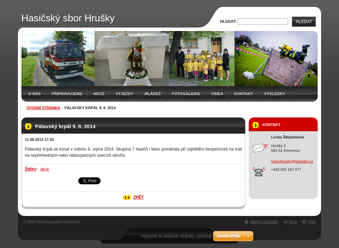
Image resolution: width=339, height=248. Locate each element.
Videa (217, 94)
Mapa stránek (264, 222)
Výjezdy (124, 94)
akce (44, 169)
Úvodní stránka (43, 108)
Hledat (304, 21)
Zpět (138, 197)
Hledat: (228, 21)
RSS (293, 222)
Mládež (152, 94)
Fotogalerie (186, 94)
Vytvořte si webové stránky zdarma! (176, 236)
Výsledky (274, 94)
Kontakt (243, 94)
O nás (34, 94)
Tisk (312, 222)
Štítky (30, 169)
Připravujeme (67, 94)
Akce (98, 94)
